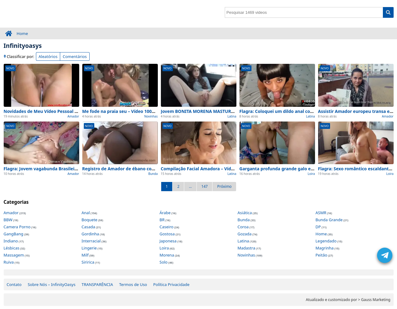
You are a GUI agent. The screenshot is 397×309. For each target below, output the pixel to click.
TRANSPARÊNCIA (97, 284)
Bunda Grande (329, 219)
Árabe (165, 212)
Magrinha (325, 248)
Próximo (224, 186)
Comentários (75, 56)
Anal (86, 212)
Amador (73, 116)
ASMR (321, 212)
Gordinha (90, 234)
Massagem (14, 255)
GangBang (14, 234)
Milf (85, 255)
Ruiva (9, 262)
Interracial (91, 241)
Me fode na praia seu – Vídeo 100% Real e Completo (137, 111)
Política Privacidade (171, 284)
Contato (14, 284)
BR (162, 219)
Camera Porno (17, 227)
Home (22, 33)
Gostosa (167, 234)
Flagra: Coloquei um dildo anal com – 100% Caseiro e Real (300, 111)
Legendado (326, 241)
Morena (167, 255)
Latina (232, 116)
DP (318, 227)
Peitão (321, 255)
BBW (8, 219)
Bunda (153, 174)
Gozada (245, 234)
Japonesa (168, 241)
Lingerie (89, 248)
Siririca (88, 262)
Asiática (245, 212)
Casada (88, 227)
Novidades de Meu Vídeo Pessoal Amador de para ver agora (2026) (74, 111)
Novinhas (151, 116)
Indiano (11, 241)
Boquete (90, 219)
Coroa (243, 227)
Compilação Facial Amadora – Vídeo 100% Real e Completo (223, 169)
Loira (311, 174)
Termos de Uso (133, 284)
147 (204, 186)
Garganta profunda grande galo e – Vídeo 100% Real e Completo (307, 169)
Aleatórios (48, 56)
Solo (164, 262)
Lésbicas (11, 248)
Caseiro (166, 227)
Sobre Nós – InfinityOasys (52, 284)
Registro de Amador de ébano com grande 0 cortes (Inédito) (146, 169)
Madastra (246, 248)
